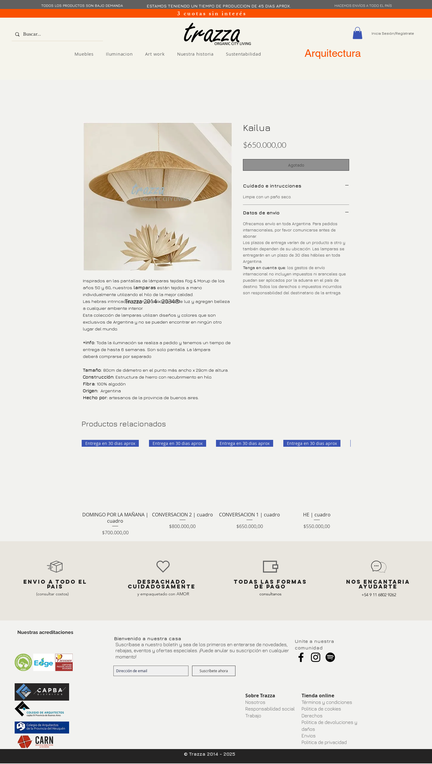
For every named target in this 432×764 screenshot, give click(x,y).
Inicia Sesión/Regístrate (393, 33)
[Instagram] (315, 657)
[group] (216, 488)
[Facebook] (301, 657)
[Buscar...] (56, 34)
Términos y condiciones (327, 702)
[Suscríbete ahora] (213, 671)
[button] (357, 33)
